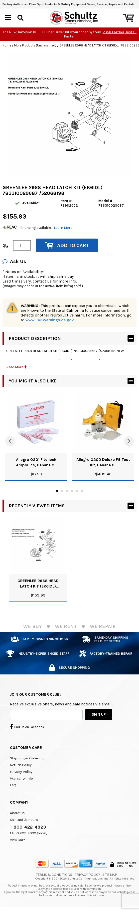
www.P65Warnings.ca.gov (49, 319)
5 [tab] (77, 491)
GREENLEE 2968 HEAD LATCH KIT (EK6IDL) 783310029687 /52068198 (38, 583)
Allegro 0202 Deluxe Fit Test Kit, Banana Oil (103, 462)
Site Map (109, 875)
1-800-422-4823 (28, 827)
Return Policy (21, 765)
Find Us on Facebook (27, 726)
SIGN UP (99, 714)
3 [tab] (67, 491)
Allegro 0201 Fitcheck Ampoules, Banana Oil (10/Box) (36, 462)
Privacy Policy (21, 772)
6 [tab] (82, 491)
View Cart (17, 840)
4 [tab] (72, 491)
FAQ (13, 785)
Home (6, 45)
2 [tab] (62, 491)
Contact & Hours (24, 820)
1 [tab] (57, 491)
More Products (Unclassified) (35, 45)
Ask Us (14, 261)
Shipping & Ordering (26, 758)
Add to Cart (67, 245)
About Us (17, 813)
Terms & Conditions (54, 875)
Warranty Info (21, 778)
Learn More (63, 228)
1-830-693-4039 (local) (28, 833)
